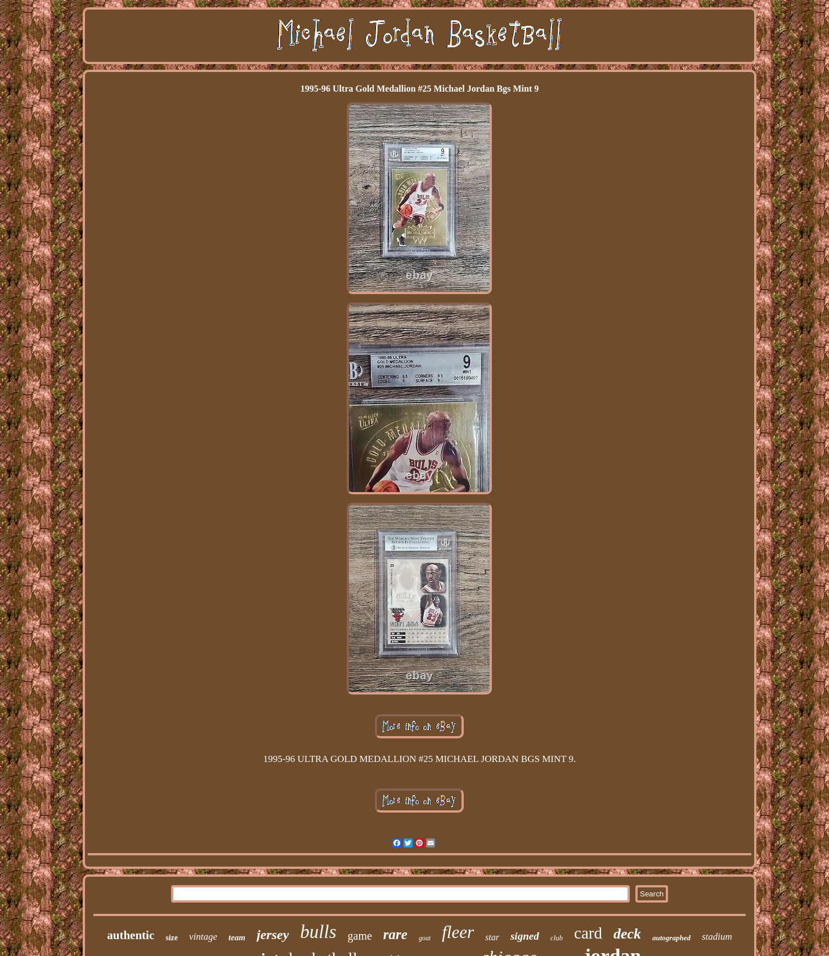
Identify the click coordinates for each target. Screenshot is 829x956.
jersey (273, 934)
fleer (458, 932)
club (556, 938)
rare (395, 934)
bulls (318, 932)
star (492, 937)
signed (524, 936)
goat (425, 938)
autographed (671, 938)
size (171, 938)
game (360, 936)
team (236, 937)
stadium (717, 936)
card (588, 933)
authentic (130, 935)
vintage (203, 936)
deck (627, 934)
